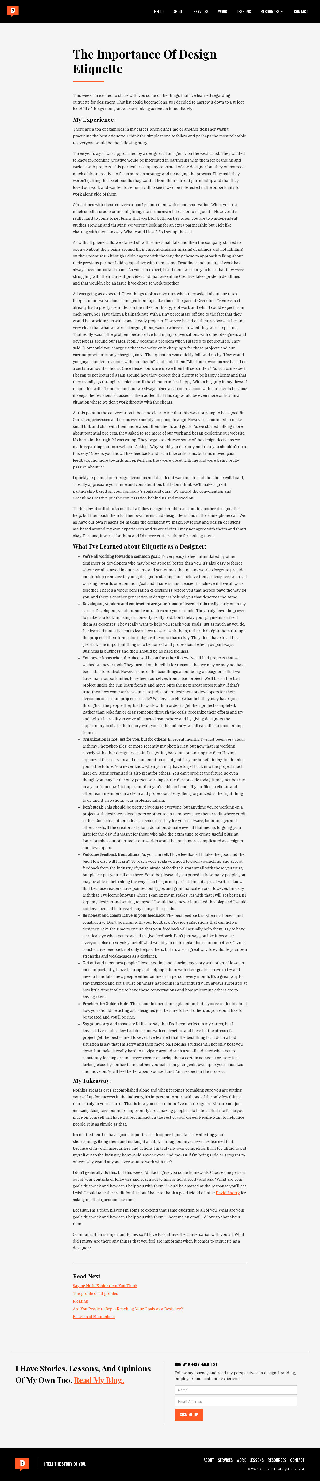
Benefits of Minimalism (94, 1316)
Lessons (244, 12)
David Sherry (228, 1192)
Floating (80, 1301)
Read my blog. (99, 1380)
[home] (13, 12)
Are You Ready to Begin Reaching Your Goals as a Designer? (128, 1309)
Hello (159, 12)
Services (200, 12)
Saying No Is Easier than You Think (105, 1285)
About (178, 12)
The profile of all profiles (95, 1293)
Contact (301, 12)
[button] (272, 11)
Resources (277, 1460)
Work (222, 12)
